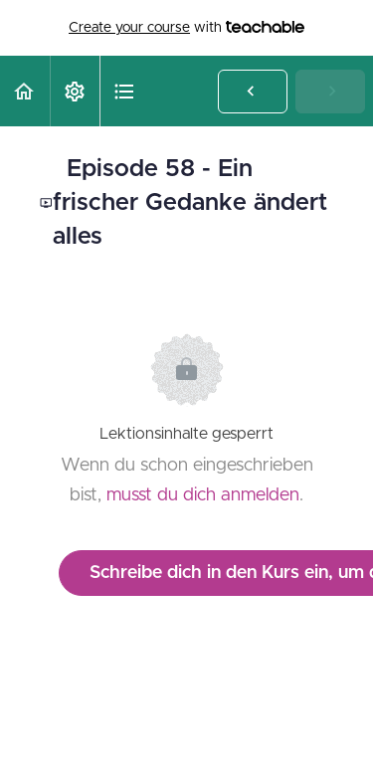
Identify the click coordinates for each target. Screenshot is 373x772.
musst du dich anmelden (202, 495)
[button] (25, 91)
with (186, 28)
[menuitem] (74, 91)
